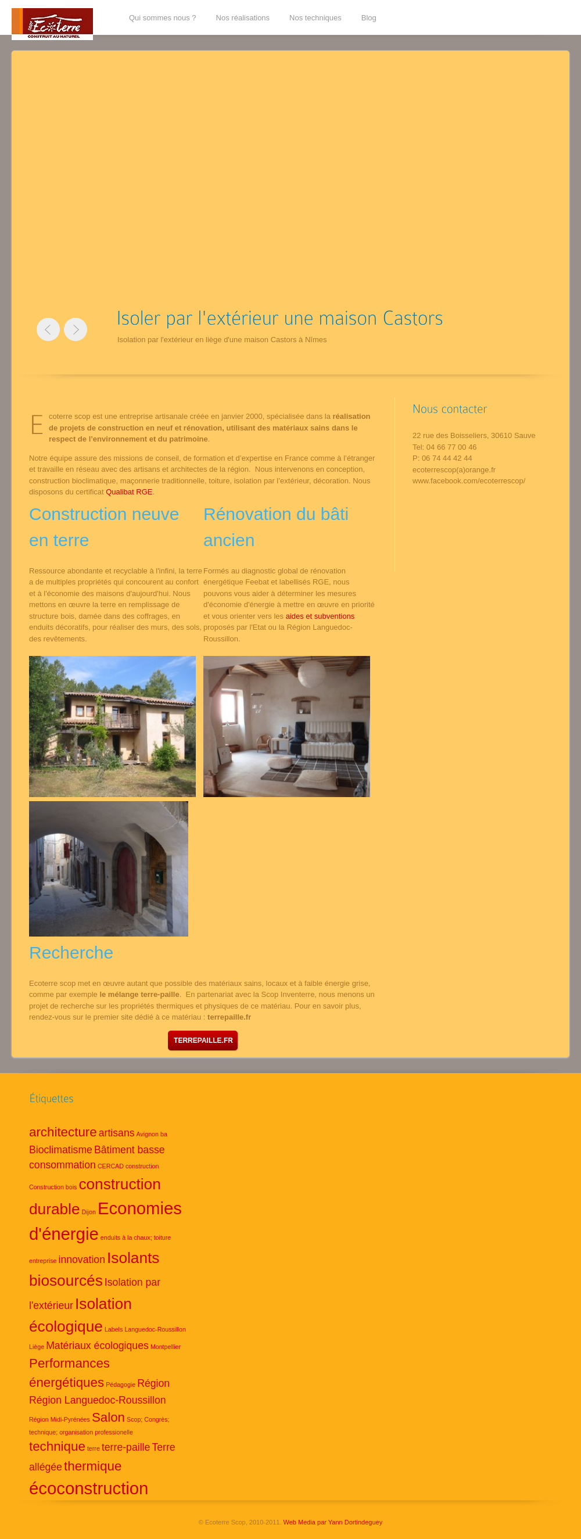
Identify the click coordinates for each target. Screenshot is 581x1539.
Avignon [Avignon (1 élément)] (148, 1134)
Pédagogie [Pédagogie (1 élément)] (120, 1384)
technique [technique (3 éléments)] (57, 1446)
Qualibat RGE (129, 491)
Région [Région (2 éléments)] (153, 1383)
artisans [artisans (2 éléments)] (117, 1133)
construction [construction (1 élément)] (142, 1166)
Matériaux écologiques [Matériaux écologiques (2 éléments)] (97, 1345)
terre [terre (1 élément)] (93, 1448)
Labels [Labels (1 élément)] (114, 1329)
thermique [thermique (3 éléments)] (92, 1466)
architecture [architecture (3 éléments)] (63, 1132)
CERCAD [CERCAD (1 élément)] (111, 1166)
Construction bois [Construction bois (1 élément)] (53, 1186)
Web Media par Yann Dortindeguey (333, 1522)
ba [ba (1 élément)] (163, 1134)
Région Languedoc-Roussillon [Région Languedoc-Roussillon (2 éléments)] (97, 1400)
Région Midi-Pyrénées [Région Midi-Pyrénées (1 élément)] (59, 1419)
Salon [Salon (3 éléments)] (108, 1417)
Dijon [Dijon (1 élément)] (89, 1211)
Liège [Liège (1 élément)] (36, 1346)
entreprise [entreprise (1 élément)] (42, 1260)
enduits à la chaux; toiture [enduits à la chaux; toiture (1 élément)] (136, 1237)
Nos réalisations (243, 17)
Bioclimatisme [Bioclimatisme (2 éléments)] (60, 1150)
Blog (368, 17)
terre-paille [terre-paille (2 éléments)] (126, 1447)
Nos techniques (315, 17)
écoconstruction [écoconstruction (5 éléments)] (88, 1488)
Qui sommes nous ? (162, 17)
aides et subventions (320, 616)
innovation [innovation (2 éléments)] (81, 1259)
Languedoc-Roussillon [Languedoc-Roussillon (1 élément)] (154, 1329)
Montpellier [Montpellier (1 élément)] (165, 1346)
